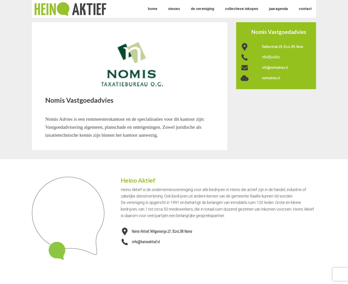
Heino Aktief (70, 9)
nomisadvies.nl (271, 77)
